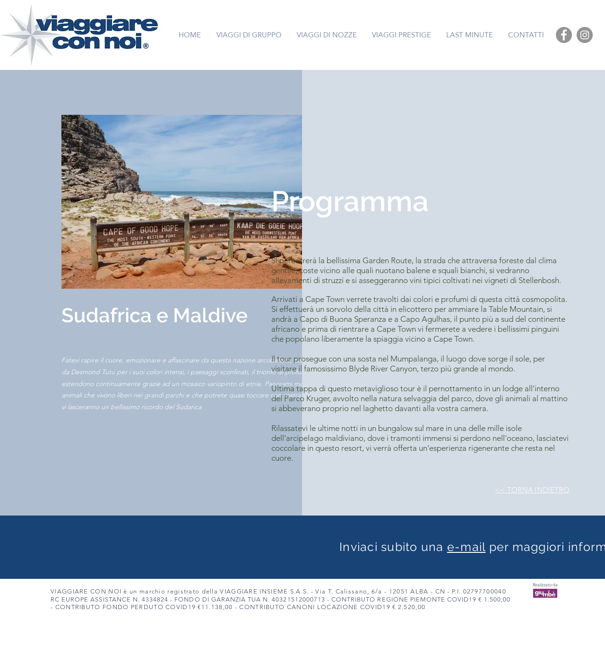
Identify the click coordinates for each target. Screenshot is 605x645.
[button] (197, 202)
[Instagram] (585, 35)
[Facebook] (564, 35)
